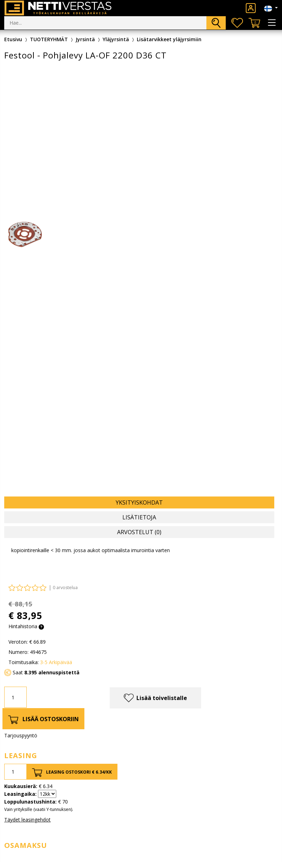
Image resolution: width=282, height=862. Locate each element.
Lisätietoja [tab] (139, 517)
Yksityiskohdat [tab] (139, 502)
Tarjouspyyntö (20, 735)
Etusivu (13, 39)
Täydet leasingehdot (27, 819)
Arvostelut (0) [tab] (139, 532)
